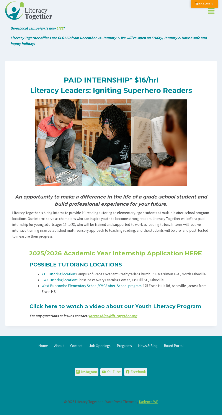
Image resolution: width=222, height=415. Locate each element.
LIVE (59, 28)
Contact (76, 345)
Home (43, 345)
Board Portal (174, 345)
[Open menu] (211, 11)
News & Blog (148, 345)
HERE (193, 253)
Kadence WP (148, 401)
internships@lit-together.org (113, 315)
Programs (124, 345)
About (59, 345)
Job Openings (100, 345)
